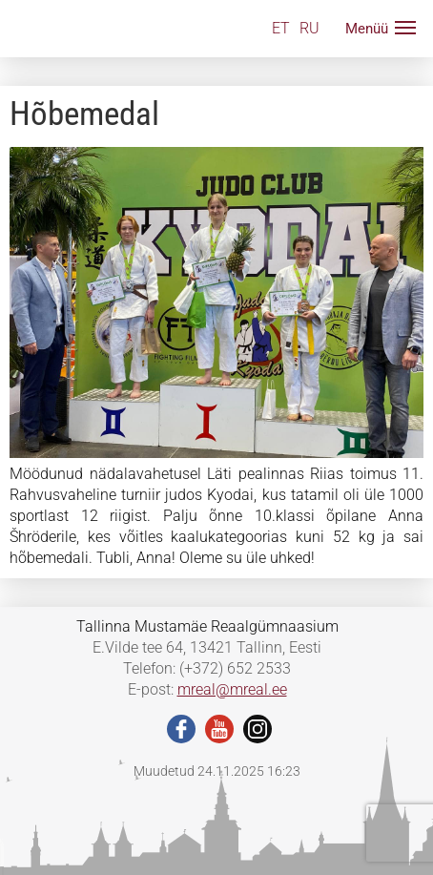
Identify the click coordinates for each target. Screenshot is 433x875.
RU (309, 28)
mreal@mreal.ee (232, 689)
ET (281, 28)
